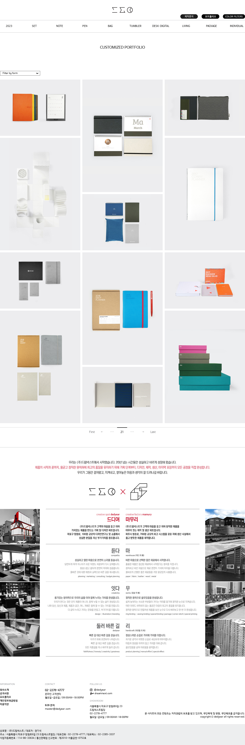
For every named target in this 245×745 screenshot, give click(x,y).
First (92, 432)
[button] (20, 73)
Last (153, 432)
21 (122, 432)
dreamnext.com (101, 693)
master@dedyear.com (57, 709)
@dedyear (98, 690)
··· (112, 432)
